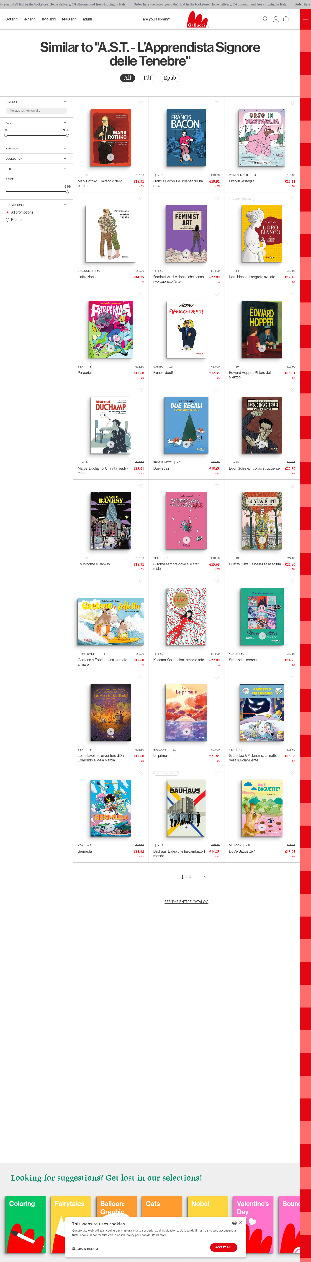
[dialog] (155, 1237)
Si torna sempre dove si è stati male (176, 566)
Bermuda (85, 851)
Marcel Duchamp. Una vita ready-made (103, 470)
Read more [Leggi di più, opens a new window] (159, 1235)
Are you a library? (156, 19)
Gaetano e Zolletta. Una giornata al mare (102, 662)
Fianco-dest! (163, 372)
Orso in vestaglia (241, 181)
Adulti (87, 19)
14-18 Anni (69, 19)
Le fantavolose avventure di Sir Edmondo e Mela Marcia (101, 757)
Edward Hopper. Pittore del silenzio (250, 374)
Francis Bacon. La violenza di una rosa (178, 183)
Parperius (85, 372)
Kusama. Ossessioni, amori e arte (178, 660)
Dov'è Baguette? (242, 851)
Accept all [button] (223, 1247)
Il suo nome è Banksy (94, 564)
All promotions (22, 212)
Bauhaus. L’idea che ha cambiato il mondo (179, 853)
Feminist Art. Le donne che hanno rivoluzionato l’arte (178, 279)
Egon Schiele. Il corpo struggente (254, 468)
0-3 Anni (11, 19)
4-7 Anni (30, 19)
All (127, 78)
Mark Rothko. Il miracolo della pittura (100, 183)
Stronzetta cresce (243, 660)
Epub (170, 78)
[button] (85, 1248)
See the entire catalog (186, 901)
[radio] (127, 78)
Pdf (148, 78)
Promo (16, 219)
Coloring (57, 1204)
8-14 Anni (49, 19)
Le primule (161, 755)
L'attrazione (87, 277)
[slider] (5, 135)
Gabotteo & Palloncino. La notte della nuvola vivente (253, 757)
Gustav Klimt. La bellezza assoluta (255, 564)
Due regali (161, 468)
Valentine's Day (288, 1208)
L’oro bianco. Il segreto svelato (252, 277)
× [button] (240, 1222)
